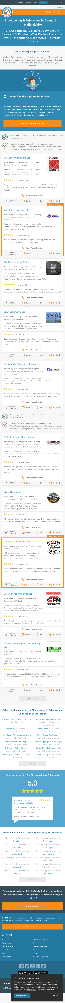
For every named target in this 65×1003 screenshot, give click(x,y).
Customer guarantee (41, 956)
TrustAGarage (7, 988)
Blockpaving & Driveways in (17, 839)
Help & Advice (7, 946)
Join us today (32, 905)
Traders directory (40, 946)
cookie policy (32, 989)
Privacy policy (38, 943)
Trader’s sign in (57, 7)
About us (5, 939)
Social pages (7, 956)
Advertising (6, 943)
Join (43, 2)
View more (32, 698)
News (4, 953)
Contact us (6, 949)
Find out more (55, 149)
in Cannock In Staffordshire (16, 720)
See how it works (32, 927)
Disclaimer (37, 949)
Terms (35, 953)
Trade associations (40, 939)
